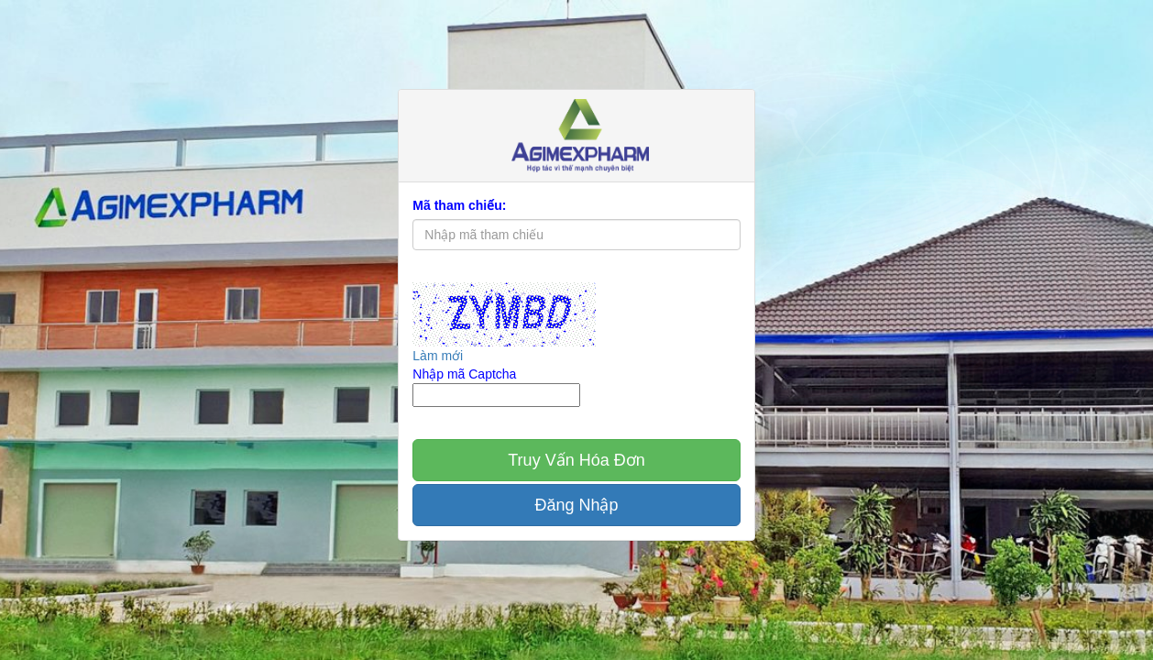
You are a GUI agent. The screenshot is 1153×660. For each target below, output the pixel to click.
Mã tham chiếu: (459, 205)
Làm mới (437, 355)
